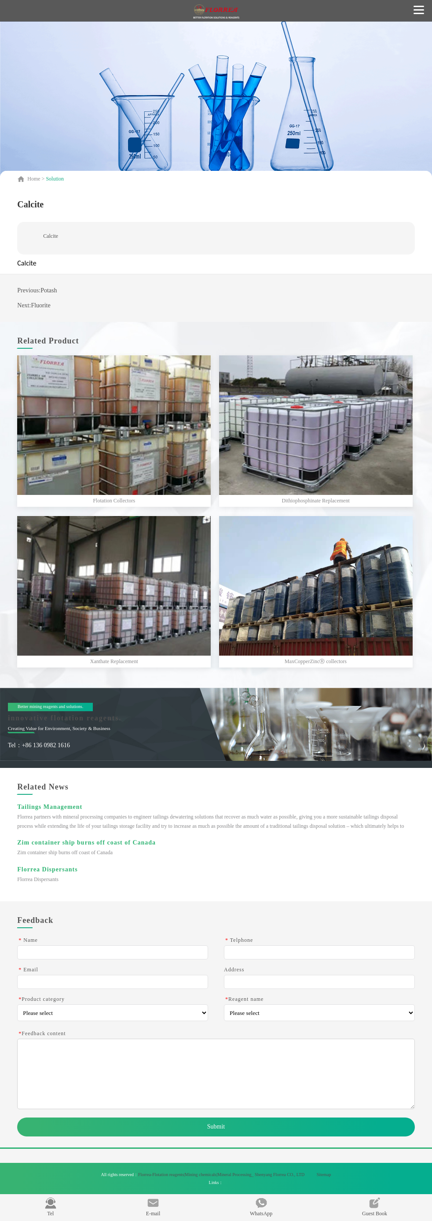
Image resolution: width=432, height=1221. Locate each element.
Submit (216, 1126)
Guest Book (374, 1207)
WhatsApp (261, 1207)
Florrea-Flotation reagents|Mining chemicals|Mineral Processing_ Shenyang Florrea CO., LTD (222, 1174)
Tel (50, 1207)
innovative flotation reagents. (64, 718)
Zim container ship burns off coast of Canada (86, 842)
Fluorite (40, 305)
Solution (55, 179)
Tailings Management (49, 807)
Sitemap (324, 1174)
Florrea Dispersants (47, 869)
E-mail (153, 1207)
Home (34, 179)
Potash (48, 290)
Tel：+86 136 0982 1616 (39, 745)
